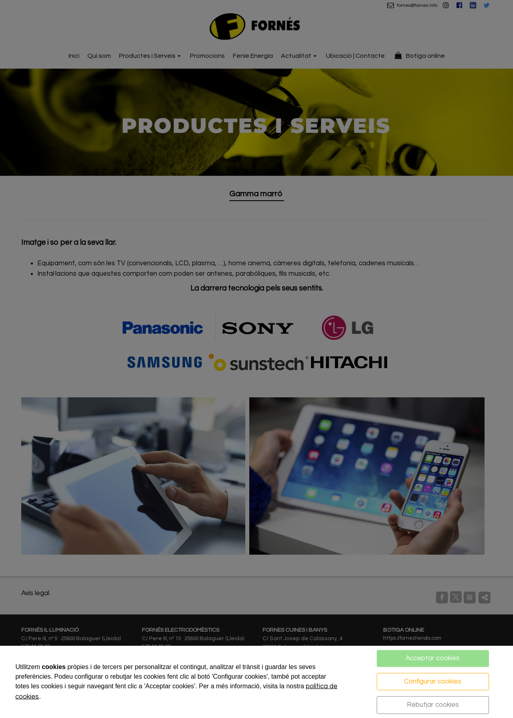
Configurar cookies (432, 681)
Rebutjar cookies (433, 704)
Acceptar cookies (433, 658)
